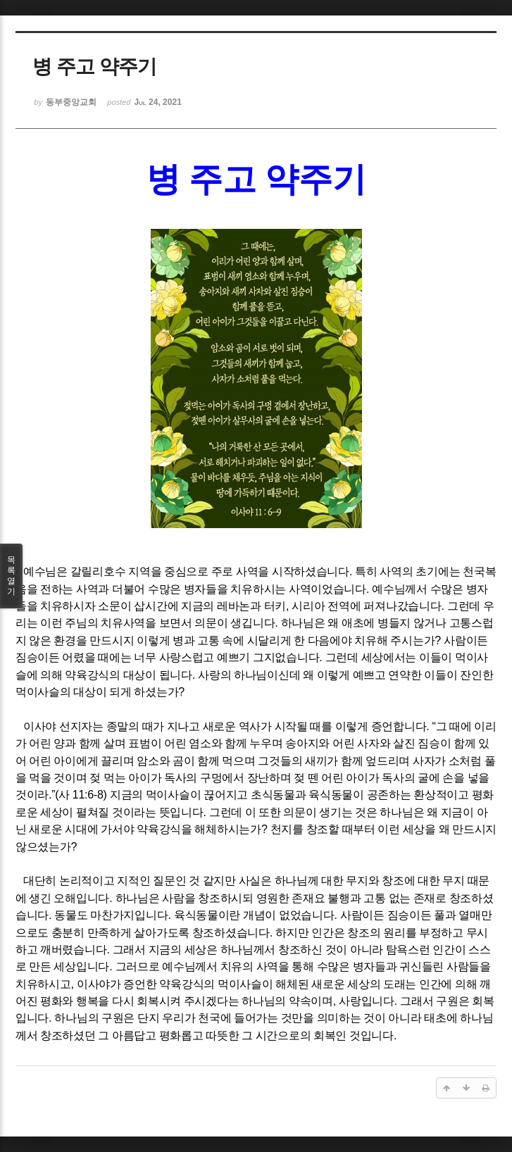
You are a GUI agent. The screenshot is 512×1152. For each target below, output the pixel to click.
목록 (11, 576)
